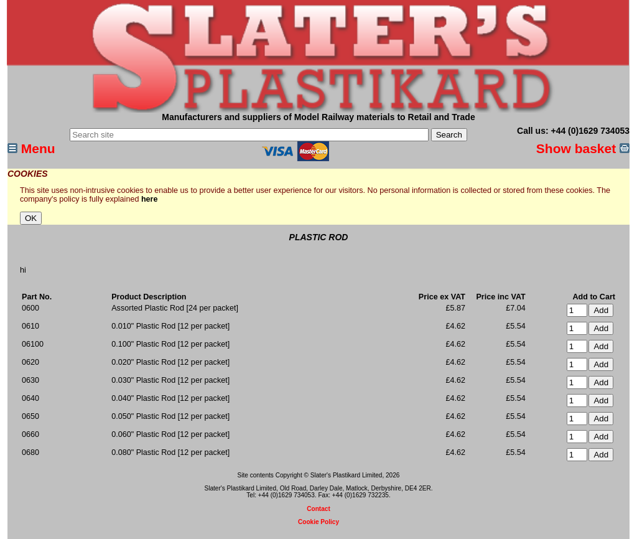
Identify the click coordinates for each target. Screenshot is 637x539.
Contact (318, 508)
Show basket (583, 148)
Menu (31, 148)
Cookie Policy (318, 521)
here (149, 199)
